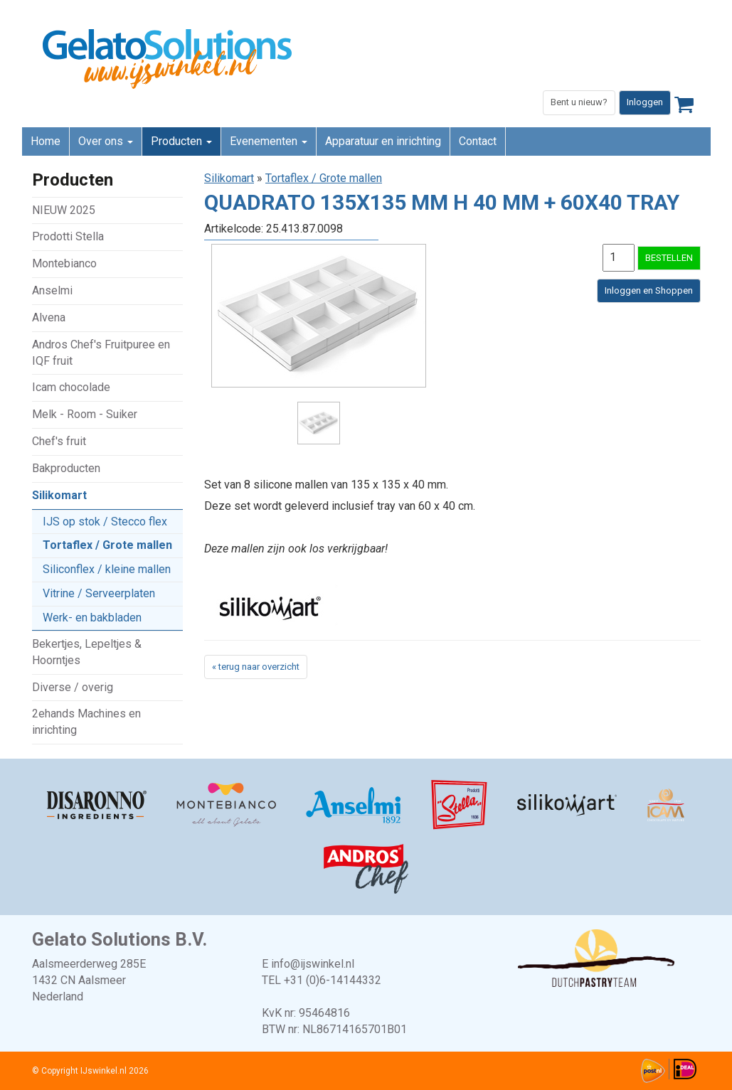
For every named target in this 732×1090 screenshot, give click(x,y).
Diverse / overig (72, 687)
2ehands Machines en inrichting (86, 722)
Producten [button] (181, 141)
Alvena (48, 317)
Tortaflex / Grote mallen (107, 545)
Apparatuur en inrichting (383, 141)
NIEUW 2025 (63, 210)
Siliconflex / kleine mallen (107, 569)
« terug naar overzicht (255, 666)
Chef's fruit (59, 441)
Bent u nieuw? (579, 102)
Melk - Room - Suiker (84, 414)
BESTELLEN (669, 257)
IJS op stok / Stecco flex (105, 521)
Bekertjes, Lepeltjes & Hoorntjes (87, 652)
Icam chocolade (71, 387)
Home (45, 141)
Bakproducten (66, 468)
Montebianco (64, 263)
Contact (478, 141)
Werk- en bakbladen (92, 617)
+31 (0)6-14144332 (332, 980)
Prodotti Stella (68, 236)
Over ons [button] (105, 141)
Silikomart (59, 495)
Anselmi (52, 290)
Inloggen (645, 102)
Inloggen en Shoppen (649, 290)
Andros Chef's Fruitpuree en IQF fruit (101, 353)
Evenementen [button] (268, 141)
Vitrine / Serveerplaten (99, 593)
